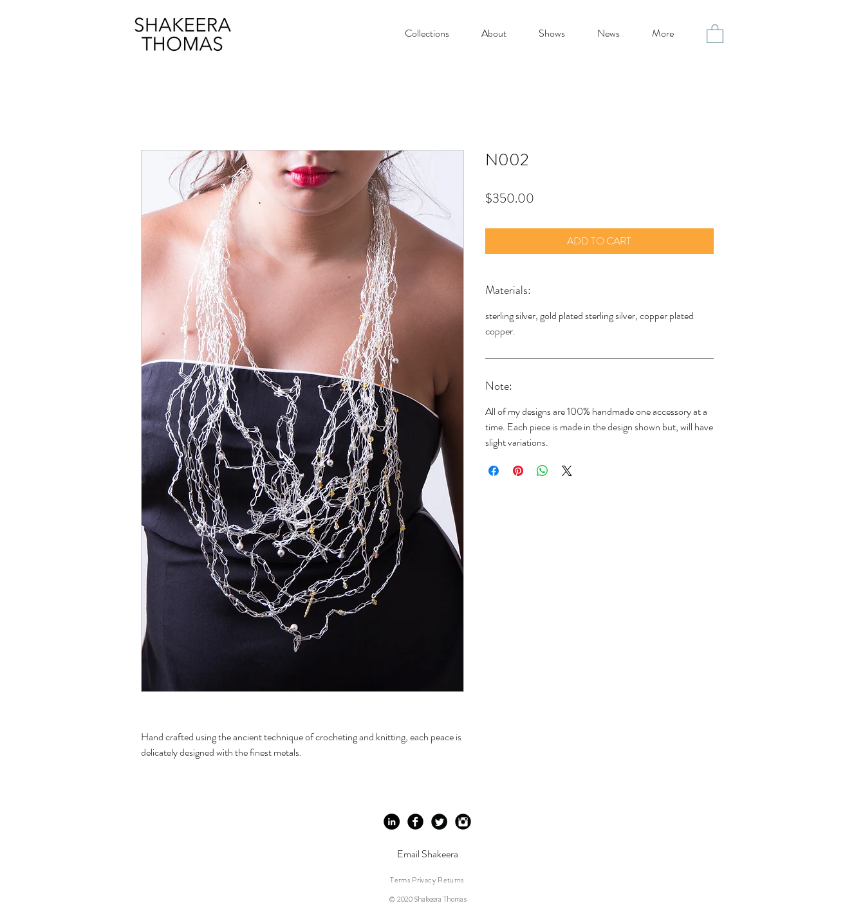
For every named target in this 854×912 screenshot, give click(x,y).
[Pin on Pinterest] (518, 471)
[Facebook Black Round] (415, 822)
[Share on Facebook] (493, 471)
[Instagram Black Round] (463, 822)
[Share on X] (567, 471)
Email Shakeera (427, 853)
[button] (715, 33)
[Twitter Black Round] (439, 822)
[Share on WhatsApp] (542, 471)
